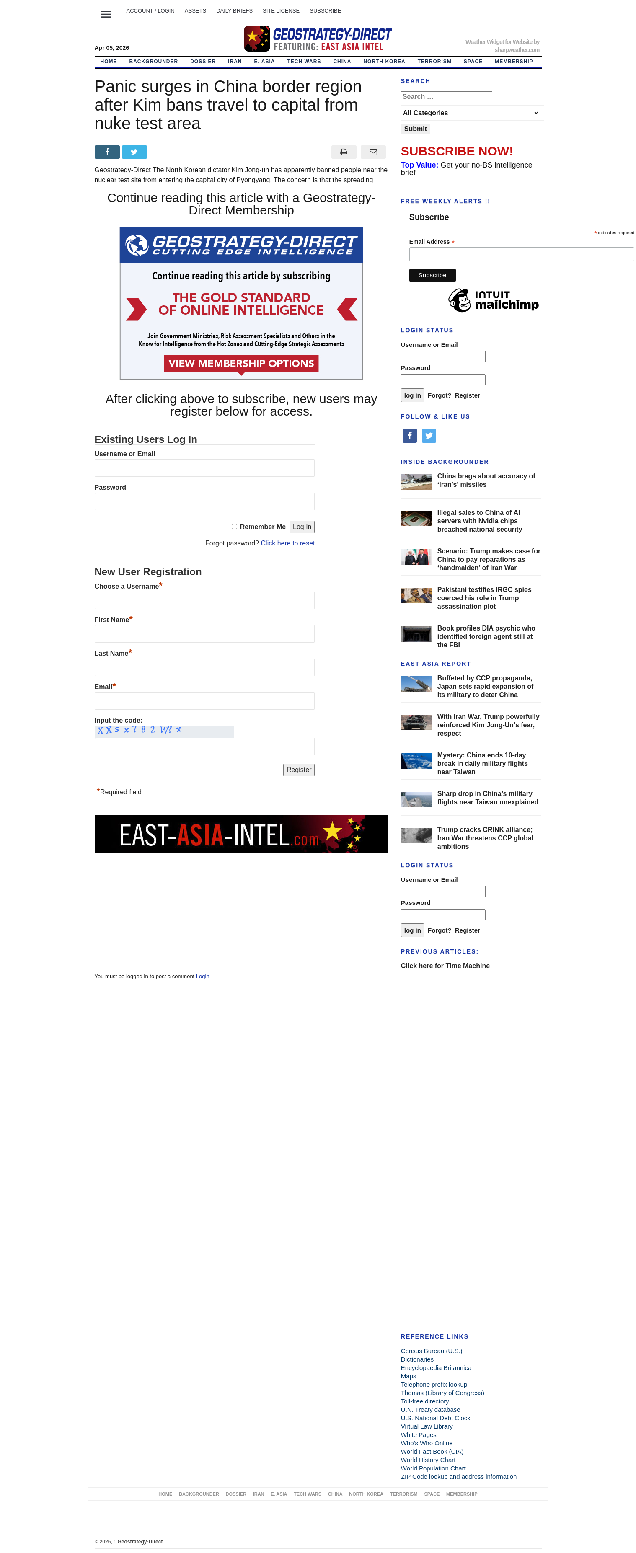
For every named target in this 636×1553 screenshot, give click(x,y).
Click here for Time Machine (445, 965)
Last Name (113, 653)
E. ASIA (264, 62)
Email (105, 686)
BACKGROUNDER (153, 62)
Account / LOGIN (151, 11)
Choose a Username (129, 586)
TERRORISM (435, 62)
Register (467, 395)
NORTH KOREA (384, 62)
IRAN (235, 62)
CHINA (342, 62)
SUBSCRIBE (325, 11)
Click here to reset (288, 543)
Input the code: (119, 720)
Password (111, 487)
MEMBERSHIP (514, 62)
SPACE (473, 62)
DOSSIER (203, 62)
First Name (114, 619)
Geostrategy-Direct (138, 1542)
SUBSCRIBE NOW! (457, 151)
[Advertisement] (157, 907)
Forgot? (440, 395)
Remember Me (263, 526)
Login (202, 976)
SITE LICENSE (281, 11)
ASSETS (195, 11)
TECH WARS (304, 62)
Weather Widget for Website (498, 42)
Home (109, 62)
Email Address (432, 242)
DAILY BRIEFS (234, 11)
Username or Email (125, 453)
